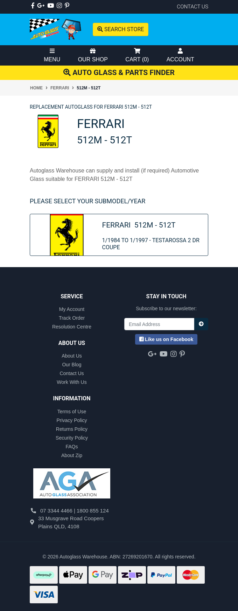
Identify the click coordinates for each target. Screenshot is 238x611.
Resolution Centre (71, 327)
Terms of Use (71, 411)
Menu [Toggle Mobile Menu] (52, 55)
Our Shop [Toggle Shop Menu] (93, 55)
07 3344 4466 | (58, 511)
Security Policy (72, 438)
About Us (72, 356)
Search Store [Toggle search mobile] (120, 29)
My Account (71, 309)
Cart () (137, 55)
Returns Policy (72, 429)
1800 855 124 (93, 511)
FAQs (71, 446)
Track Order (72, 318)
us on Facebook (166, 339)
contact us (192, 7)
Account (180, 55)
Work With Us (71, 382)
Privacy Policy (71, 420)
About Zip (71, 455)
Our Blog (71, 364)
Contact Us (71, 373)
